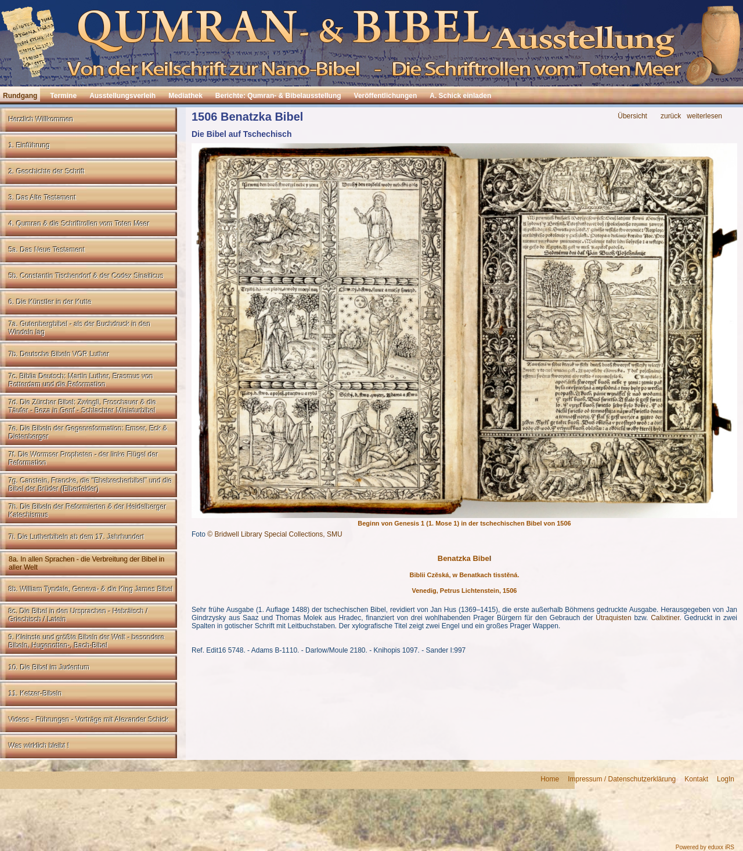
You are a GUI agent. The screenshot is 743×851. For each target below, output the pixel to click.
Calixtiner (665, 618)
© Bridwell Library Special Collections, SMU (274, 534)
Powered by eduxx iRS (705, 847)
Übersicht (632, 116)
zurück (671, 116)
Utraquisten (613, 618)
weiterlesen (704, 116)
